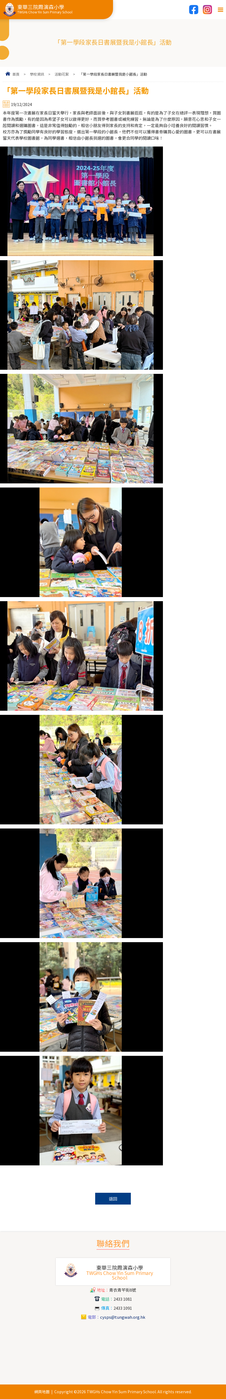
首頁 (15, 74)
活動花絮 (62, 74)
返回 (113, 1199)
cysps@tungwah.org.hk (122, 1317)
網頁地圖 (42, 1391)
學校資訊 (37, 74)
